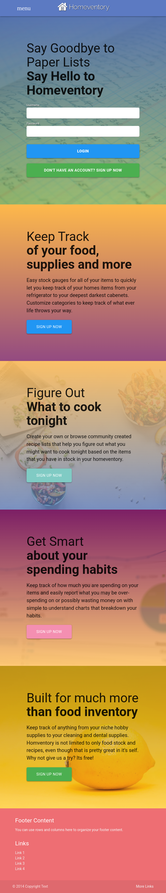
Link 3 (20, 863)
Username (33, 105)
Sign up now (49, 327)
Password (33, 123)
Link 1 (20, 853)
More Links (145, 886)
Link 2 (20, 858)
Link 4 (20, 869)
